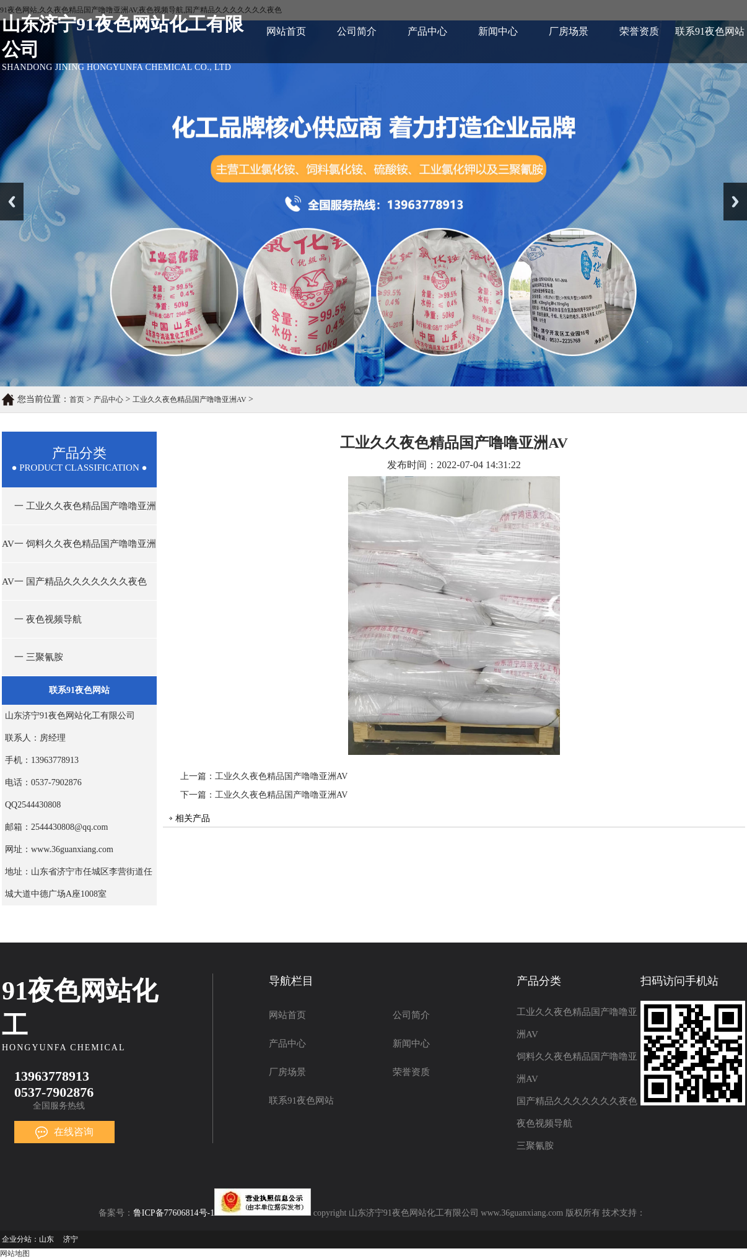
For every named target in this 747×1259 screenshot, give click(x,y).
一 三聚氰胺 (38, 657)
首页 (76, 399)
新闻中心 (498, 31)
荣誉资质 (639, 31)
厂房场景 (568, 31)
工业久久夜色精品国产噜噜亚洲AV (190, 399)
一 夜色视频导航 (48, 619)
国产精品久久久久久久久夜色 (577, 1101)
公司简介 (357, 31)
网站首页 (286, 31)
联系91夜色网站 (710, 31)
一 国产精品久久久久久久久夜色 (80, 581)
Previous (12, 201)
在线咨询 (64, 1131)
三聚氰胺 (535, 1146)
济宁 (70, 1239)
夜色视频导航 (544, 1123)
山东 (46, 1239)
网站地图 (15, 1253)
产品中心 (427, 31)
